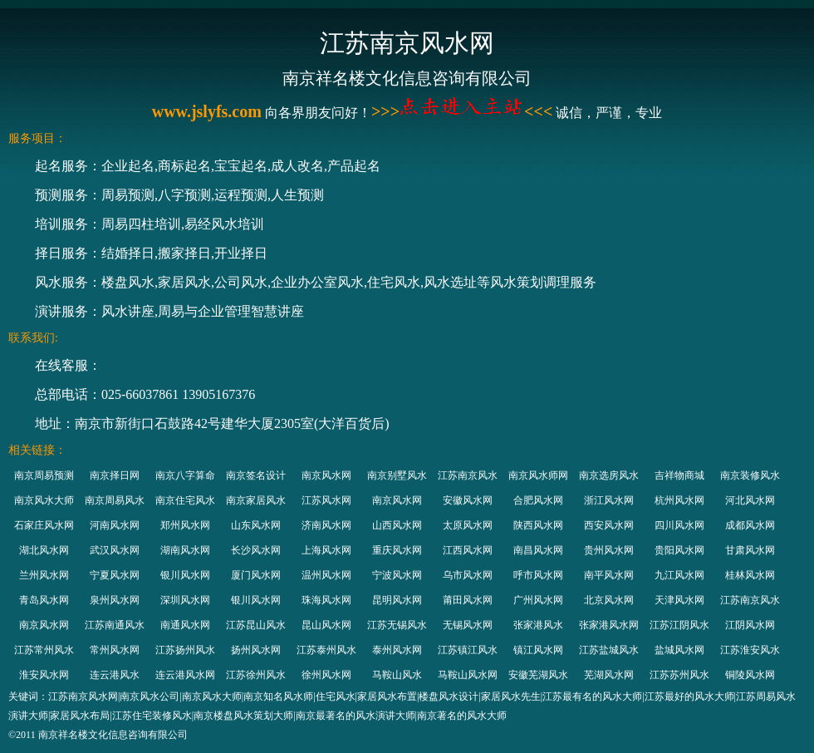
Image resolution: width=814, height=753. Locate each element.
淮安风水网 (44, 675)
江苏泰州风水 (326, 650)
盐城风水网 (679, 650)
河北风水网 (750, 500)
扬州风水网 (256, 650)
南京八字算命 (185, 475)
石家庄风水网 (44, 525)
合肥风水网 (538, 500)
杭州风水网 (679, 500)
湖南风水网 (185, 550)
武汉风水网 (115, 550)
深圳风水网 (185, 600)
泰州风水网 (397, 650)
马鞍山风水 (397, 675)
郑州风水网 (185, 525)
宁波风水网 (397, 575)
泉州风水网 (115, 600)
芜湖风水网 (609, 675)
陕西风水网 (538, 525)
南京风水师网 (538, 475)
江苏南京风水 (468, 475)
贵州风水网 (609, 550)
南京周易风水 (115, 500)
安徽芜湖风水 (538, 675)
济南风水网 (326, 525)
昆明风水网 (397, 600)
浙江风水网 (609, 500)
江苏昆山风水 (256, 625)
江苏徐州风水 (256, 675)
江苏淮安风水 (750, 650)
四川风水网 (679, 525)
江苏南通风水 (115, 625)
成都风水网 (750, 525)
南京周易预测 (44, 475)
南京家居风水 (256, 500)
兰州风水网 (44, 575)
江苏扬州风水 (185, 650)
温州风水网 (326, 575)
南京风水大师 (44, 500)
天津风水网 (679, 600)
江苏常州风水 (44, 650)
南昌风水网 (538, 550)
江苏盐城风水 (609, 650)
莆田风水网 (468, 600)
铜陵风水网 (750, 675)
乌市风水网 (468, 575)
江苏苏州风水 (679, 675)
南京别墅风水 (397, 475)
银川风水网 (185, 575)
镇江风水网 (538, 650)
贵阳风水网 (679, 550)
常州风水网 (115, 650)
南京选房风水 (609, 475)
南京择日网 (115, 475)
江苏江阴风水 (679, 625)
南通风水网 (185, 625)
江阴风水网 (750, 625)
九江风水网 (679, 575)
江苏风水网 (326, 500)
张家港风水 (538, 625)
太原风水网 (468, 525)
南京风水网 (326, 475)
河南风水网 (115, 525)
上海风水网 (326, 550)
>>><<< (461, 111)
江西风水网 (468, 550)
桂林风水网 (750, 575)
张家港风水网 (609, 625)
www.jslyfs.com (207, 111)
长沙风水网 (256, 550)
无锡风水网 (468, 625)
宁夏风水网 (115, 575)
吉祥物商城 (679, 475)
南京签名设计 (256, 475)
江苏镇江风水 (468, 650)
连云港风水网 (185, 675)
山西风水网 (397, 525)
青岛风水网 (44, 600)
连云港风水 (115, 675)
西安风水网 (609, 525)
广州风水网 (538, 600)
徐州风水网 (326, 675)
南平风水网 (609, 575)
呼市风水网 (538, 575)
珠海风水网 (326, 600)
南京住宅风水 (185, 500)
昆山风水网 (326, 625)
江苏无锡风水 (397, 625)
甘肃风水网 (750, 550)
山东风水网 (256, 525)
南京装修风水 (750, 475)
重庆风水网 (397, 550)
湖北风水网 (44, 550)
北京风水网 (609, 600)
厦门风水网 (256, 575)
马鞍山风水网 (468, 675)
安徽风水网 (468, 500)
